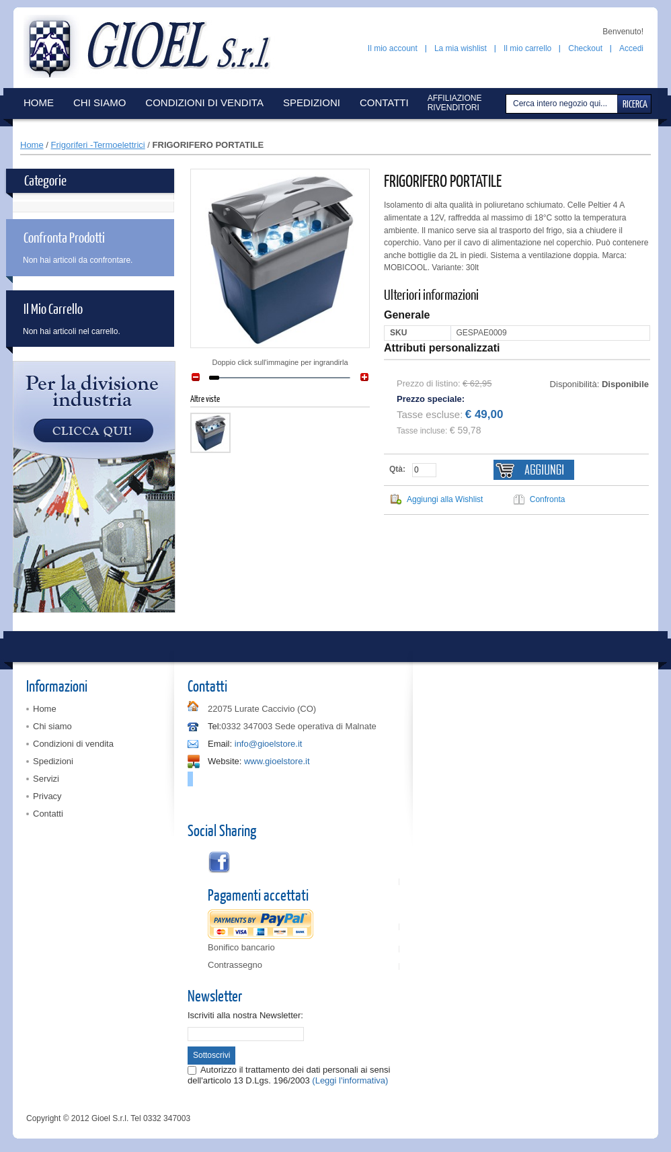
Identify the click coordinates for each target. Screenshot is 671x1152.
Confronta (547, 499)
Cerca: (507, 104)
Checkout (585, 48)
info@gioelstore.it (269, 744)
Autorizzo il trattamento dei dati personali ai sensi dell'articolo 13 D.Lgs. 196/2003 (289, 1075)
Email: (220, 744)
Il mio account (393, 48)
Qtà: (397, 469)
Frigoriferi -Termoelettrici (98, 145)
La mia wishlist (460, 48)
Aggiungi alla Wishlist (445, 499)
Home (32, 145)
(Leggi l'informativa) (350, 1080)
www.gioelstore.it (277, 761)
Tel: (214, 726)
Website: (224, 761)
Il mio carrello (527, 48)
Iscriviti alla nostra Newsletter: (245, 1015)
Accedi (631, 48)
